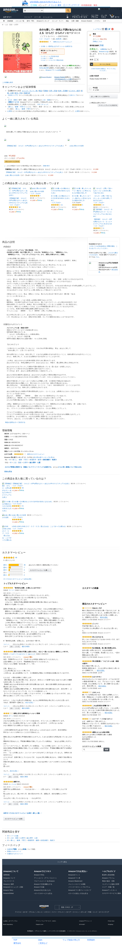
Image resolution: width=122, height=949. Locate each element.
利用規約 (91, 939)
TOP (15, 939)
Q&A (40, 939)
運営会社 (17, 943)
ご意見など (43, 943)
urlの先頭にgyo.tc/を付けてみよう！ (45, 1)
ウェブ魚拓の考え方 (71, 939)
